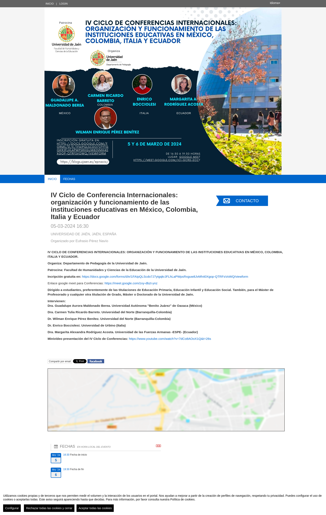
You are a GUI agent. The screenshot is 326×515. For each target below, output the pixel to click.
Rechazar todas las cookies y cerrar (49, 508)
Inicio (50, 3)
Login (63, 3)
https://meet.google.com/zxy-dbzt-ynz (131, 283)
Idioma (275, 3)
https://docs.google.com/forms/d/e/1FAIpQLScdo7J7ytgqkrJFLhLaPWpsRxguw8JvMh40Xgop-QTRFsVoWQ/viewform (165, 276)
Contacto (247, 200)
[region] (163, 501)
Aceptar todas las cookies (95, 508)
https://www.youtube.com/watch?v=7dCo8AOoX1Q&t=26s (170, 338)
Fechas (69, 179)
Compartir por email (60, 361)
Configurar (12, 508)
